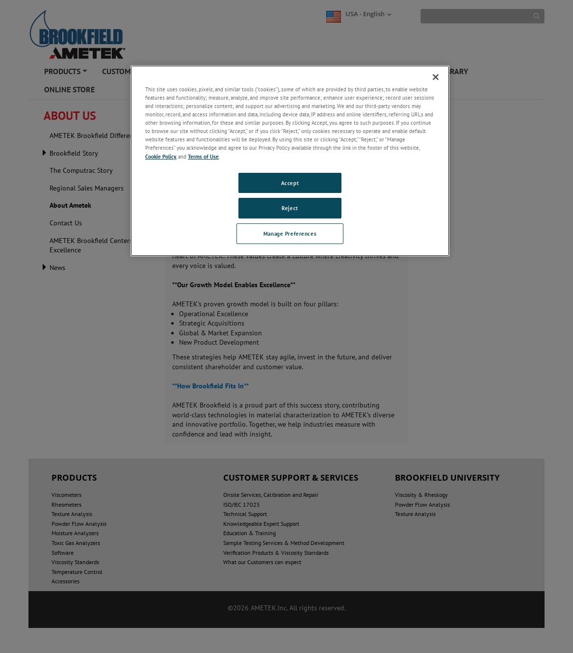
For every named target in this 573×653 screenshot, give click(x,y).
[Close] (435, 77)
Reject (290, 208)
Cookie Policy (160, 156)
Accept (290, 183)
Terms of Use (203, 156)
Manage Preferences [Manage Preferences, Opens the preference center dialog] (289, 233)
